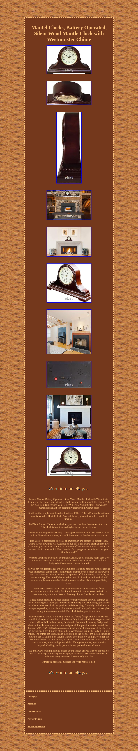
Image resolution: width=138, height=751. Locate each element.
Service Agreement (36, 726)
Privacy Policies (35, 719)
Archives (32, 704)
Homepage (33, 696)
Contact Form (34, 711)
